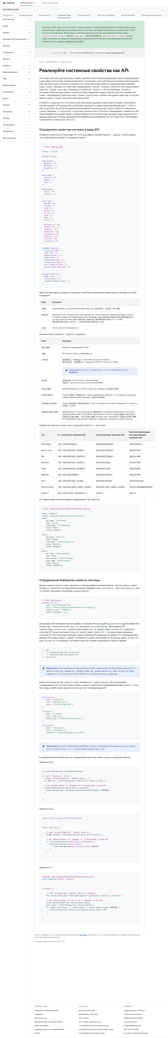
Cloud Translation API (114, 53)
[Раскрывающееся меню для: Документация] (36, 3)
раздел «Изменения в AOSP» (71, 41)
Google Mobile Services (132, 1025)
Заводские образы (41, 1025)
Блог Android (84, 1018)
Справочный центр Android (134, 1010)
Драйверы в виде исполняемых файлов (49, 1029)
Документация (11, 9)
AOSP (41, 62)
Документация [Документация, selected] (26, 3)
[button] (14, 19)
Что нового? (8, 15)
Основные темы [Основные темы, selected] (64, 15)
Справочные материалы (151, 15)
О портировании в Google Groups (92, 1033)
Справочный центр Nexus (133, 1018)
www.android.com (131, 1022)
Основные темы (66, 62)
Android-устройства (106, 15)
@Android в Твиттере (87, 1010)
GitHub (37, 1033)
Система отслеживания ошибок (136, 1033)
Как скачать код (40, 1018)
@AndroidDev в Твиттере (88, 1014)
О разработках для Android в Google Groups (96, 1029)
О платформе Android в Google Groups (94, 1025)
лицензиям (83, 935)
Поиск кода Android (50, 3)
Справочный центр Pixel (133, 1014)
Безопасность (45, 15)
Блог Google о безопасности (90, 1022)
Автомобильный (128, 15)
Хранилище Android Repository (46, 1010)
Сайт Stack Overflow (131, 1029)
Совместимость (84, 15)
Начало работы (26, 15)
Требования (38, 1014)
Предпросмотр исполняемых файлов (48, 1022)
